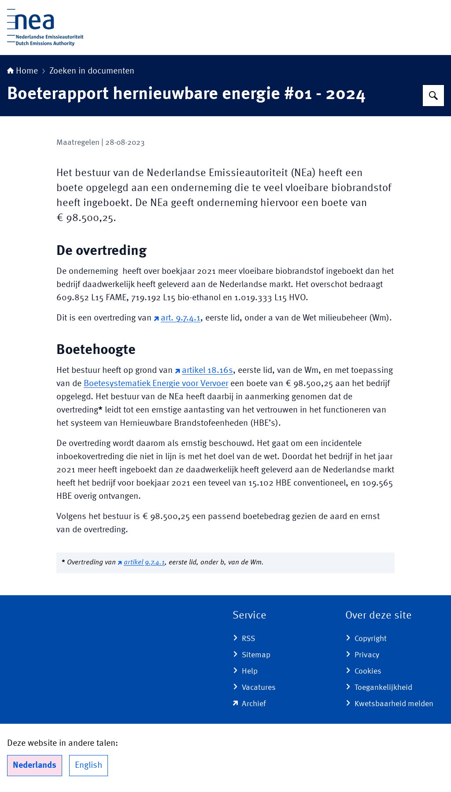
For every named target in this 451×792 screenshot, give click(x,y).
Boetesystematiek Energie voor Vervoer (156, 383)
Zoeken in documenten (91, 71)
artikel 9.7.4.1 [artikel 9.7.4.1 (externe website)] (141, 562)
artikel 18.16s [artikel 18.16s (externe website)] (204, 370)
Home (22, 71)
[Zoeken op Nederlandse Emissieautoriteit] (433, 95)
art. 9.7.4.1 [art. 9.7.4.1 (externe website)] (177, 318)
